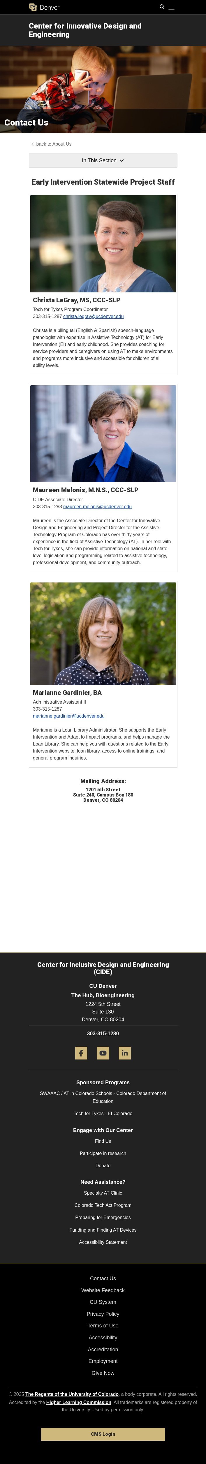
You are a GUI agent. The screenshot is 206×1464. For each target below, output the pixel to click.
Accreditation (103, 1349)
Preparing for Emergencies (103, 1217)
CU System (103, 1302)
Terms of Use (102, 1326)
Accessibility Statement (103, 1242)
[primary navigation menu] (171, 7)
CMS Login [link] (103, 1434)
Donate (103, 1165)
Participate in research (103, 1153)
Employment (102, 1361)
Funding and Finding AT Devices (103, 1230)
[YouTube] (103, 1061)
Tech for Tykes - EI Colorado (103, 1113)
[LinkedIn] (125, 1061)
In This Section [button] (103, 160)
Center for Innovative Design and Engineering (85, 30)
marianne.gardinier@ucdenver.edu (69, 716)
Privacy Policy (103, 1314)
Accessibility (103, 1338)
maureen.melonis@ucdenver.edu (97, 506)
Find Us (103, 1141)
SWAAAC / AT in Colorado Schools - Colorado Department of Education (103, 1097)
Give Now (102, 1373)
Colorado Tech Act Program (103, 1205)
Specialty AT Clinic (103, 1193)
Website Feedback (103, 1290)
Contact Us (103, 1278)
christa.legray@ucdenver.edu (93, 316)
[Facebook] (81, 1061)
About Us (62, 144)
